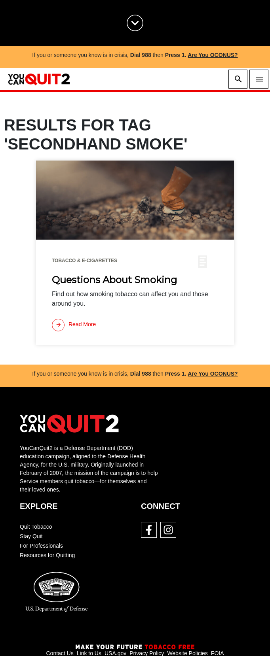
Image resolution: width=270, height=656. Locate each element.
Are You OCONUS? (213, 55)
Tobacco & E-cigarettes (84, 260)
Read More (74, 325)
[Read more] (74, 325)
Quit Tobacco (36, 527)
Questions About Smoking (114, 279)
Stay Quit (31, 536)
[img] (135, 200)
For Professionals (41, 546)
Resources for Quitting (47, 555)
